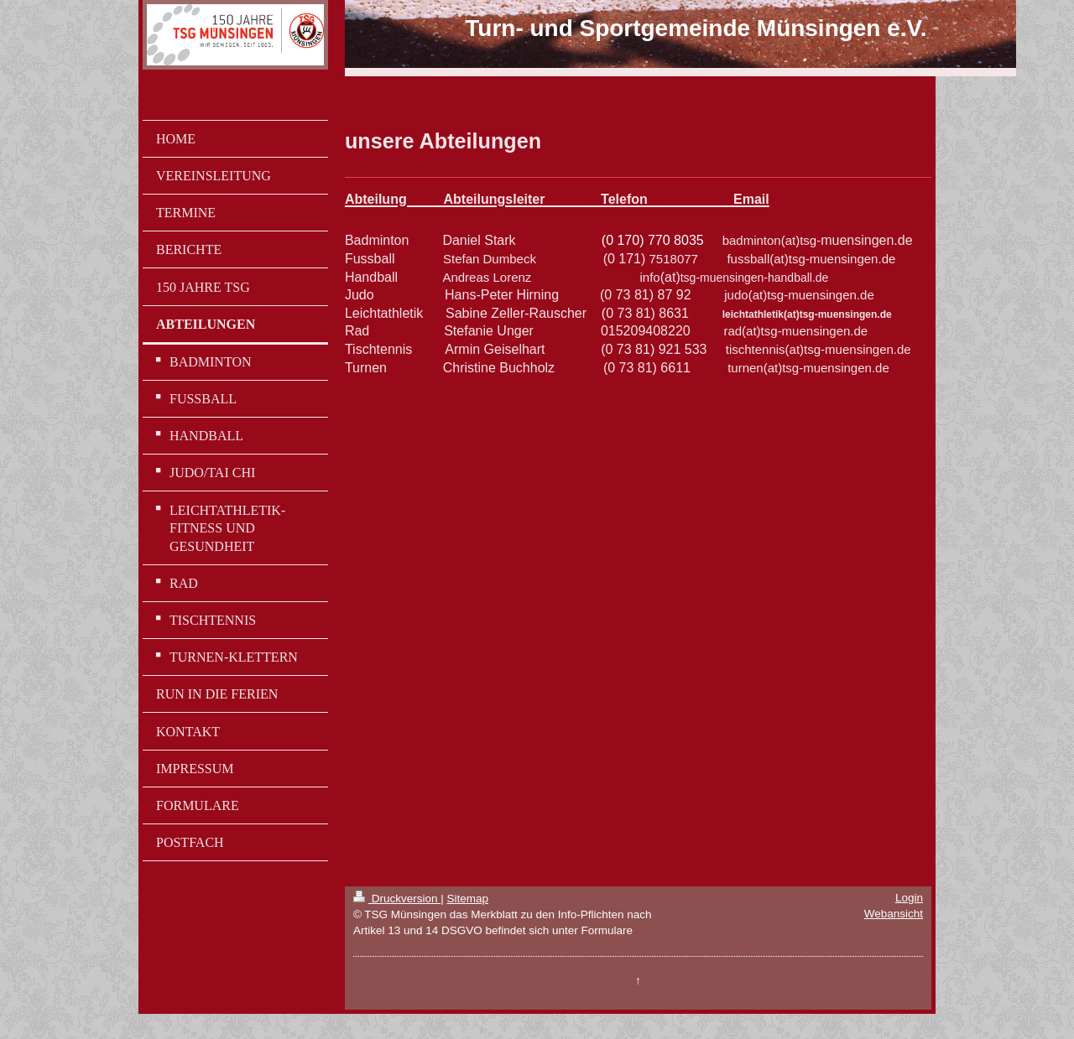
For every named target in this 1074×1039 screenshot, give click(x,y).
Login (909, 897)
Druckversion (397, 898)
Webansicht (893, 913)
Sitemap (467, 898)
